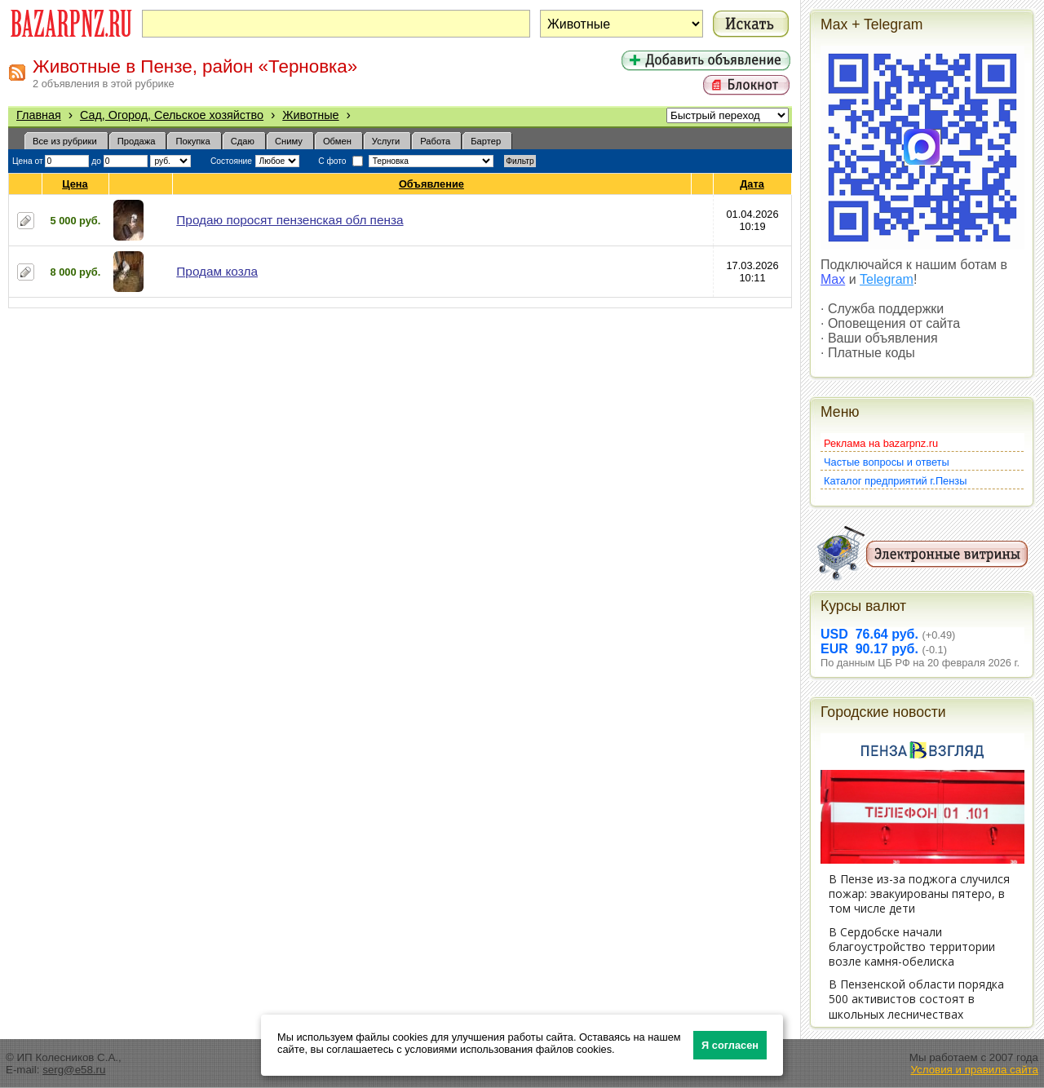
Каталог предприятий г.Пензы (895, 481)
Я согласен (730, 1045)
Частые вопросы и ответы (886, 462)
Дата (752, 184)
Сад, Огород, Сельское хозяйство (171, 115)
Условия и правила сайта (974, 1070)
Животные (310, 115)
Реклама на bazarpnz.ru (881, 443)
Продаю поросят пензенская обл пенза (289, 220)
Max (833, 279)
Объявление (432, 184)
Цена (75, 184)
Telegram (887, 279)
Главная (38, 115)
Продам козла (217, 271)
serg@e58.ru (73, 1070)
